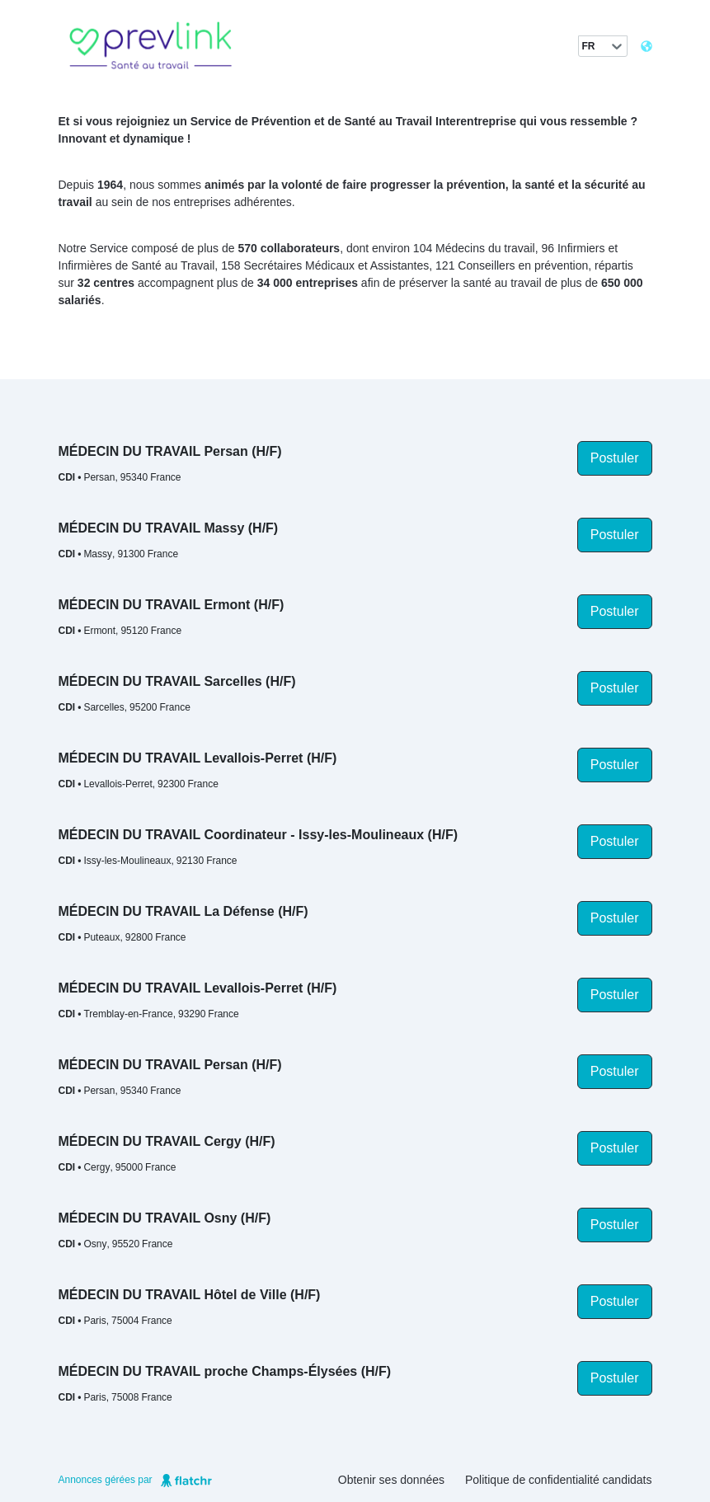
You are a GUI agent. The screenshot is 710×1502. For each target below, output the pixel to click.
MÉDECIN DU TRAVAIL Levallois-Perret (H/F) (198, 758)
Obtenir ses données (391, 1479)
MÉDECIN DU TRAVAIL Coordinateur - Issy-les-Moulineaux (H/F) (258, 835)
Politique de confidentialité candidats (558, 1479)
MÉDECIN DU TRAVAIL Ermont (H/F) (171, 605)
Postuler (614, 458)
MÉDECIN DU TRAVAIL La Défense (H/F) (183, 911)
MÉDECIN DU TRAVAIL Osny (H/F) (165, 1218)
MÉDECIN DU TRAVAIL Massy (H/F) (169, 528)
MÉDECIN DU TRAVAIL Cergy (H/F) (167, 1141)
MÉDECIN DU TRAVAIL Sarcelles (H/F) (177, 681)
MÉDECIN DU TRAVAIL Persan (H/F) (170, 451)
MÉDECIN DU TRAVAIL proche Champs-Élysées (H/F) (225, 1371)
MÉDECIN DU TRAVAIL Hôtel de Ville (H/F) (190, 1295)
